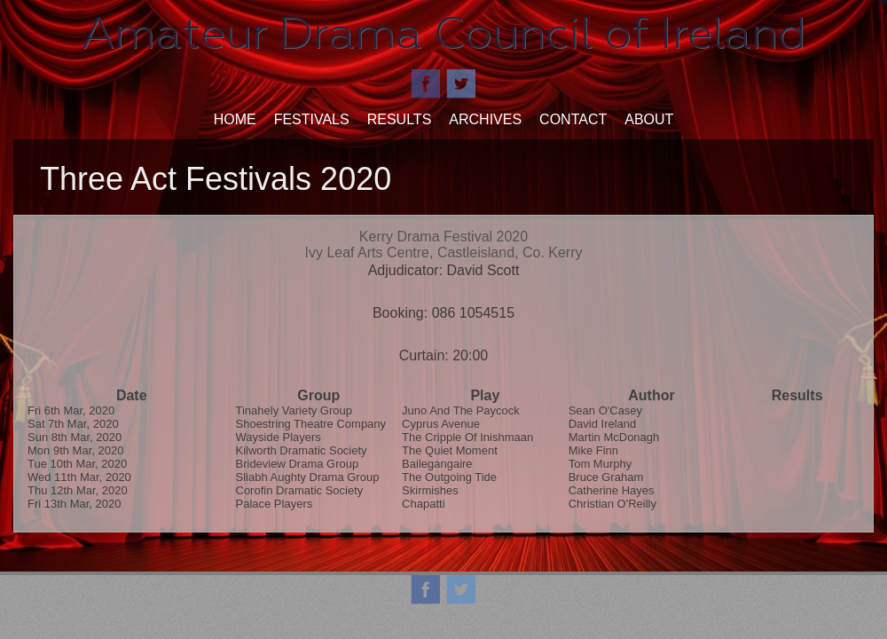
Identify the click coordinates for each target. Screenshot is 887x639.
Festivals (311, 119)
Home (235, 119)
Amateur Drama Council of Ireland (444, 33)
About (648, 119)
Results (399, 119)
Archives (485, 119)
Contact (573, 119)
